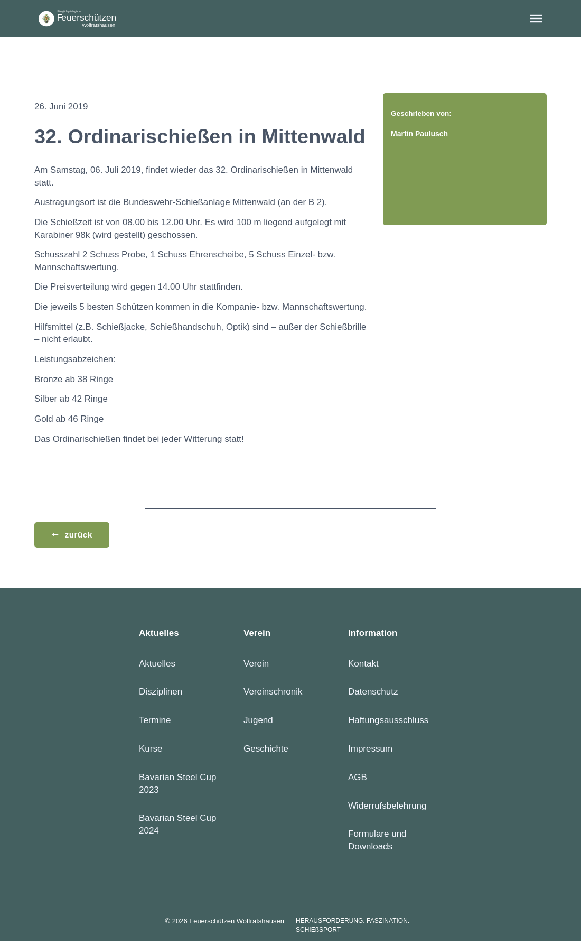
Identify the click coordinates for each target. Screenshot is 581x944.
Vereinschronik (273, 694)
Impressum (370, 751)
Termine (155, 722)
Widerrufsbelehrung (387, 808)
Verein (256, 666)
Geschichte (265, 751)
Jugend (258, 722)
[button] (536, 18)
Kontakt (363, 666)
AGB (357, 779)
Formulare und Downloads (377, 842)
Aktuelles (157, 666)
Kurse (150, 751)
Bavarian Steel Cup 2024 (177, 827)
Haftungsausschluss (388, 722)
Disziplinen (160, 694)
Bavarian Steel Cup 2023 (177, 785)
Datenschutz (373, 694)
